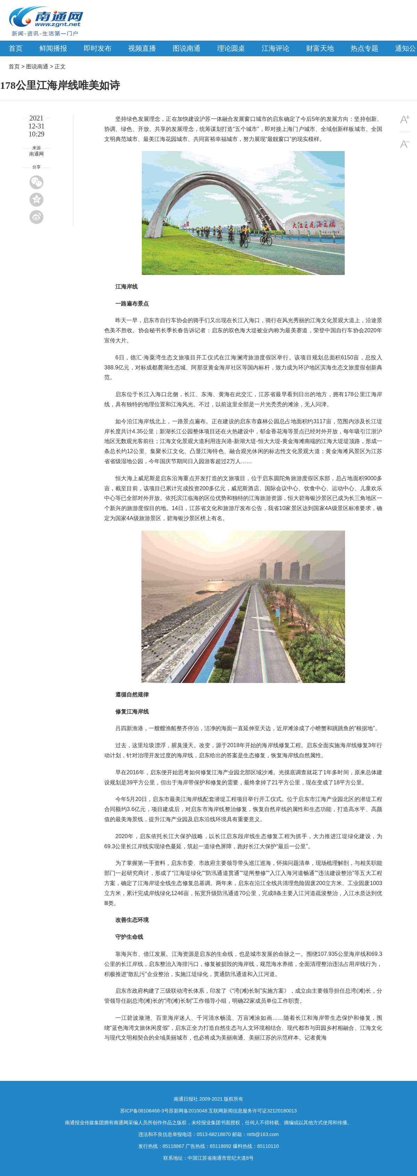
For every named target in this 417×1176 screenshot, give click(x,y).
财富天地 (320, 48)
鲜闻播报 (53, 48)
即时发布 (98, 48)
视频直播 (142, 48)
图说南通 (187, 48)
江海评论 (275, 48)
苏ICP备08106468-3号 (144, 1111)
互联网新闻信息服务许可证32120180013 (252, 1111)
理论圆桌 (231, 48)
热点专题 (364, 48)
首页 (16, 48)
